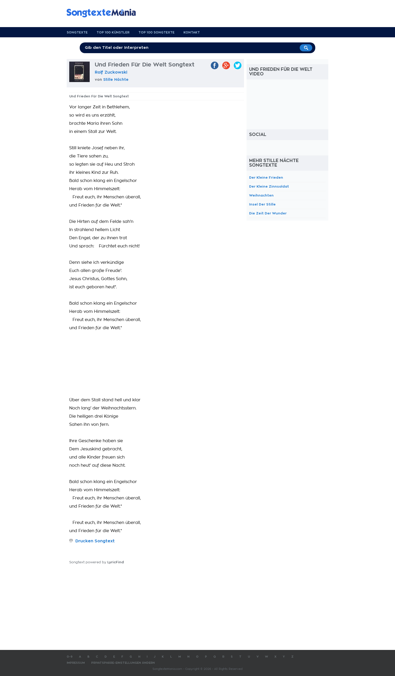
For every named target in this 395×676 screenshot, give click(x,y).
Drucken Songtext (95, 541)
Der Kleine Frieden (266, 177)
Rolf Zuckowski (111, 72)
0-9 (70, 656)
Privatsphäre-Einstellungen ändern (123, 662)
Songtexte (77, 32)
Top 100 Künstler (113, 32)
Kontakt (191, 32)
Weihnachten (261, 195)
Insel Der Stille (262, 204)
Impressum (76, 662)
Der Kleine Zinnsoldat (269, 186)
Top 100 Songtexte (156, 32)
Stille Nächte (116, 79)
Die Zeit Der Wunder (268, 213)
